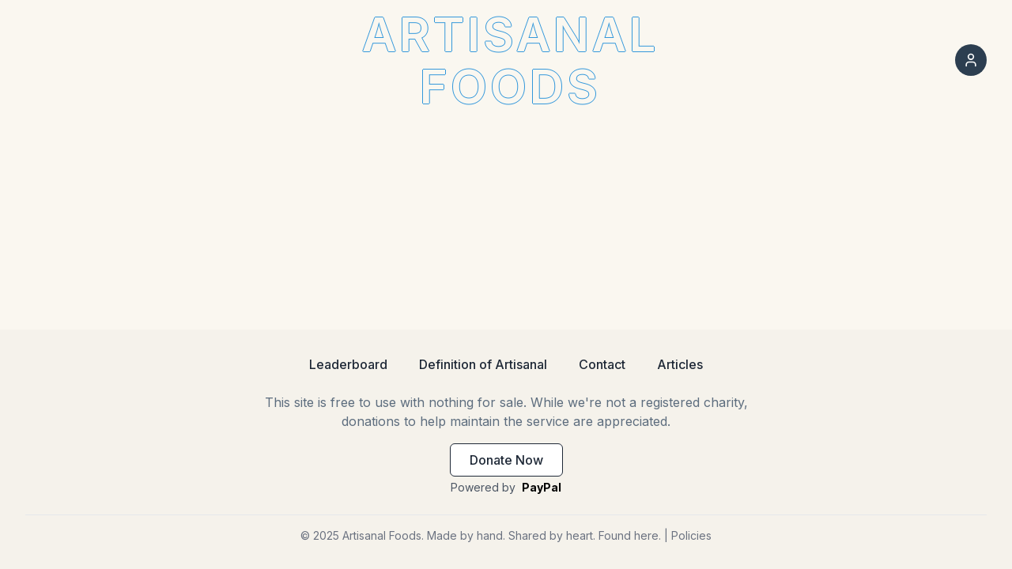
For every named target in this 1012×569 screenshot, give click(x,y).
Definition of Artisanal (483, 364)
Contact (602, 364)
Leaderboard (348, 364)
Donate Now (506, 460)
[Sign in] (971, 60)
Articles (680, 364)
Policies (691, 535)
